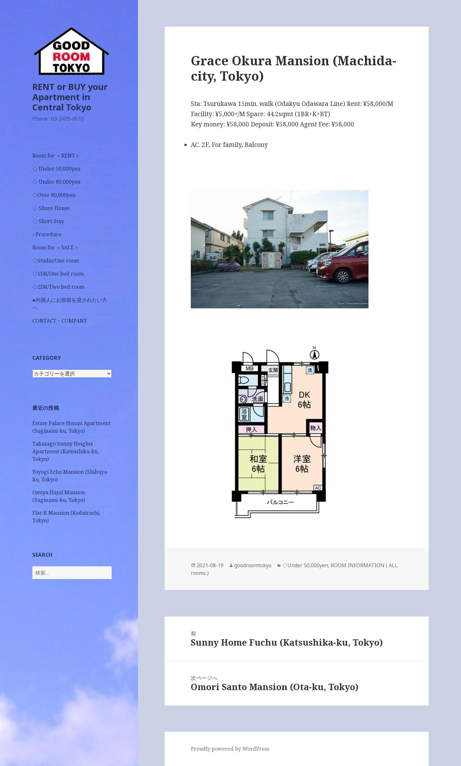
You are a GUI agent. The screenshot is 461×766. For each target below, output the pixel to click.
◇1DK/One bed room (58, 273)
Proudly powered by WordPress (230, 748)
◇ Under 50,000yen (56, 168)
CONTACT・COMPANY (59, 320)
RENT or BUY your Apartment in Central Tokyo (70, 97)
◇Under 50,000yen (305, 565)
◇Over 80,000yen (54, 194)
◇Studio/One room (55, 260)
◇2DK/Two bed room (58, 286)
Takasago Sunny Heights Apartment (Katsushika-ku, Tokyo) (65, 451)
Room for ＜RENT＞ (56, 155)
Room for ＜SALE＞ (55, 247)
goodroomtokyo (252, 565)
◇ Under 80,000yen (56, 181)
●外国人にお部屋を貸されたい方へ (69, 303)
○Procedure (46, 234)
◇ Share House (51, 208)
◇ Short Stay (48, 221)
